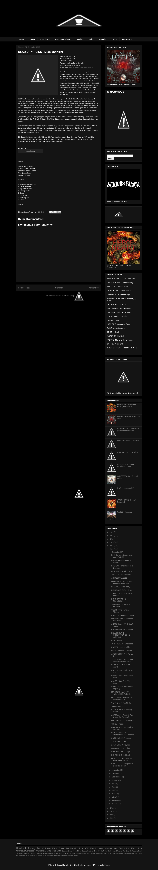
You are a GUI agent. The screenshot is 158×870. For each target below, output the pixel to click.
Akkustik (131, 853)
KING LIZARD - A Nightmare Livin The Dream (122, 765)
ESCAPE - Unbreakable (120, 647)
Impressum (127, 39)
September (116, 777)
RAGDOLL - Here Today (120, 587)
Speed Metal (24, 853)
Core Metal (37, 853)
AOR (87, 848)
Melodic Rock (76, 848)
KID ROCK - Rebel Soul (120, 755)
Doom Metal (76, 851)
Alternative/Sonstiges (25, 851)
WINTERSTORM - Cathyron (128, 440)
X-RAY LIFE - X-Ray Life (120, 745)
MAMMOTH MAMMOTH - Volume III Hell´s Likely (121, 693)
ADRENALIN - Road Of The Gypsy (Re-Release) (122, 716)
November (116, 770)
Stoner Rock (71, 853)
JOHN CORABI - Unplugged (122, 644)
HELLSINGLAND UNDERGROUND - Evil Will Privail (121, 635)
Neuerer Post (24, 288)
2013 (112, 546)
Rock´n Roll (121, 851)
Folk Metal (19, 855)
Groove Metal (37, 855)
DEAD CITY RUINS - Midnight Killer (119, 600)
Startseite (59, 288)
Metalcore (53, 855)
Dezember (116, 552)
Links (114, 39)
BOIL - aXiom (116, 640)
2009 (112, 815)
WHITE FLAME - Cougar (120, 752)
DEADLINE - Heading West (121, 571)
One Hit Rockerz (132, 851)
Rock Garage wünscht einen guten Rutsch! (122, 556)
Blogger (107, 865)
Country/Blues (67, 851)
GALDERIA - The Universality (122, 720)
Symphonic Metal (54, 851)
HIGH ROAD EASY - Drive (121, 590)
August (115, 780)
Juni (113, 787)
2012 (112, 549)
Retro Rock (62, 853)
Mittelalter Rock (60, 855)
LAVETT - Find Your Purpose (122, 650)
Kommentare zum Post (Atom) (63, 296)
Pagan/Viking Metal (122, 853)
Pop (31, 853)
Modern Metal (69, 855)
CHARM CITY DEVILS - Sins (122, 630)
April (114, 794)
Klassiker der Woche (115, 848)
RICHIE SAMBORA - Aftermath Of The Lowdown (122, 734)
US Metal (87, 853)
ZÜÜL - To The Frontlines (121, 575)
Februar (115, 800)
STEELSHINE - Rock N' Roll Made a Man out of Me (122, 660)
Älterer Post (94, 288)
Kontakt (102, 39)
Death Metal (102, 851)
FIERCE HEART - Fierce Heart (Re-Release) (126, 405)
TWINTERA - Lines (118, 741)
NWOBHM (45, 853)
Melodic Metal (96, 848)
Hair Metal (131, 848)
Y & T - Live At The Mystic (121, 703)
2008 (112, 818)
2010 (112, 811)
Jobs (91, 39)
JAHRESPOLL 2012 (119, 578)
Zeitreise (76, 855)
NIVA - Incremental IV (125, 488)
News (32, 39)
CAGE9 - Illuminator (125, 512)
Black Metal (53, 853)
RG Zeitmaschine (62, 39)
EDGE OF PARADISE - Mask (122, 615)
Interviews (44, 39)
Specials (79, 39)
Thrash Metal (40, 851)
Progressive (64, 848)
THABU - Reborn (117, 724)
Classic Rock (95, 853)
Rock (140, 848)
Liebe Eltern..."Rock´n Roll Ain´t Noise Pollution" (121, 582)
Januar (115, 804)
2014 (112, 542)
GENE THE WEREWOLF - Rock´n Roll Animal (121, 759)
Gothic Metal (112, 851)
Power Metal (51, 848)
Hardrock (21, 848)
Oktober (115, 773)
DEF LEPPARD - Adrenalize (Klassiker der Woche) (128, 429)
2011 (112, 808)
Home (21, 39)
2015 (112, 539)
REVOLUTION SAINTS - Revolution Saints (126, 465)
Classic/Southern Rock (90, 851)
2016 (112, 536)
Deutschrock (80, 853)
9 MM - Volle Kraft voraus (121, 738)
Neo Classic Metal (27, 855)
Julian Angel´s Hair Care (107, 853)
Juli (113, 783)
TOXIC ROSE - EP (118, 706)
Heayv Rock (138, 853)
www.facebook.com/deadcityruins (81, 67)
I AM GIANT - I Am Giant (120, 748)
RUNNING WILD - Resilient (127, 452)
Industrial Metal (45, 855)
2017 (112, 532)
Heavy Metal (36, 848)
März (114, 797)
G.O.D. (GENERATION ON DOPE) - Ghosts (121, 698)
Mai (113, 790)
